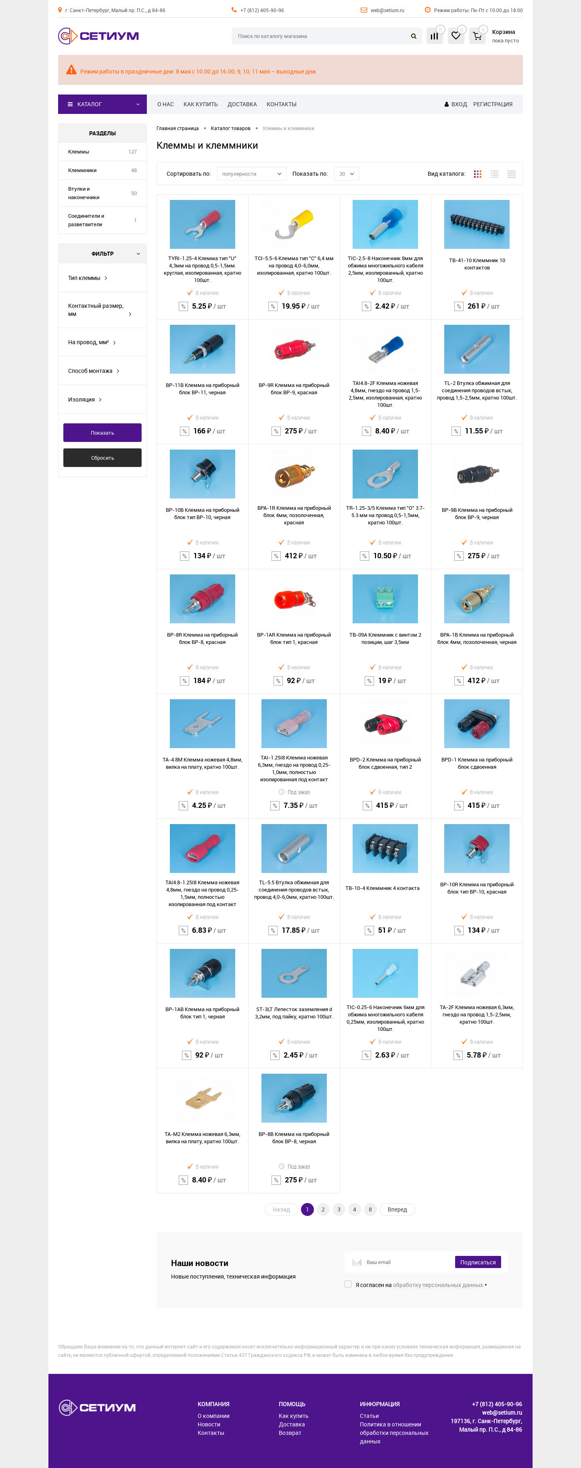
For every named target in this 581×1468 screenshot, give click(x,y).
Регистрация (492, 104)
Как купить (201, 104)
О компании (214, 1416)
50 (134, 193)
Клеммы (78, 151)
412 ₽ (294, 560)
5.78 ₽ (477, 1060)
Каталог (85, 104)
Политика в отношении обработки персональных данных (394, 1432)
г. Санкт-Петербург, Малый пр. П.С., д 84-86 (115, 10)
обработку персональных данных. (439, 1285)
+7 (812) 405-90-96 (262, 10)
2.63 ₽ (385, 1060)
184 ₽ (202, 685)
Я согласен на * (421, 1285)
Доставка (242, 104)
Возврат (290, 1432)
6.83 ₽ (202, 935)
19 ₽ (385, 685)
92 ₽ (294, 685)
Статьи (369, 1416)
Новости (209, 1424)
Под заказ (294, 792)
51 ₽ (385, 935)
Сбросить (102, 457)
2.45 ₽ (294, 1060)
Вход (459, 104)
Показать (102, 432)
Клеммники (82, 170)
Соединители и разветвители (86, 220)
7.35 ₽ (294, 810)
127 (132, 151)
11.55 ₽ (477, 436)
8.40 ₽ (385, 436)
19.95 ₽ (294, 311)
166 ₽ (202, 436)
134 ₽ (202, 560)
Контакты (282, 104)
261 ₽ (477, 311)
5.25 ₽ (202, 311)
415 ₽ (385, 810)
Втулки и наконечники (83, 193)
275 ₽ (294, 436)
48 (134, 170)
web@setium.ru (387, 10)
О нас (165, 104)
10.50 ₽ (385, 560)
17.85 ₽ (294, 935)
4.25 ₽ (202, 810)
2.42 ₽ (385, 311)
